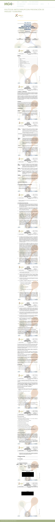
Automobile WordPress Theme (6, 520)
